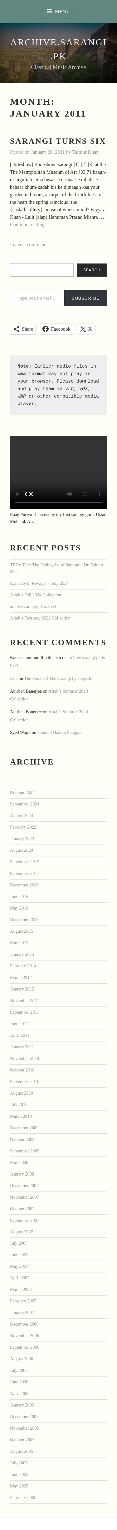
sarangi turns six (58, 141)
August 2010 (21, 1093)
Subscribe (86, 298)
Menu (62, 11)
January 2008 (22, 1173)
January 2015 (22, 954)
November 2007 (24, 1197)
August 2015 (21, 931)
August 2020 (21, 850)
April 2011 (19, 1035)
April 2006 (20, 1393)
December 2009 (24, 1127)
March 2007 (21, 1289)
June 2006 (19, 1381)
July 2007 (18, 1243)
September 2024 (24, 803)
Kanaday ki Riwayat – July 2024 (39, 583)
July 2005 (18, 1462)
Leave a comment (28, 244)
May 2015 (19, 942)
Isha (13, 678)
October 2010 (22, 1069)
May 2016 (19, 907)
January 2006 (22, 1404)
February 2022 (23, 827)
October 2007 (22, 1208)
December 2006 (24, 1324)
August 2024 (21, 815)
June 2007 (19, 1254)
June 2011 (19, 1023)
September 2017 (24, 873)
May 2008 (19, 1162)
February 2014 (23, 965)
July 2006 (18, 1370)
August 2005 (21, 1451)
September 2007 (24, 1220)
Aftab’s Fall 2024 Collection (35, 594)
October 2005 (22, 1439)
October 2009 (22, 1139)
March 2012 (21, 977)
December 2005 (24, 1416)
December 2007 (24, 1185)
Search (91, 270)
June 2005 (19, 1474)
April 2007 (20, 1277)
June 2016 (19, 896)
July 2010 (18, 1104)
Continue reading (30, 225)
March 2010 (21, 1116)
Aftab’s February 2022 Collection (40, 617)
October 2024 (22, 792)
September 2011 (24, 1012)
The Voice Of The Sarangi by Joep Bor (59, 678)
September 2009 (24, 1150)
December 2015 (24, 919)
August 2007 (21, 1231)
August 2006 (21, 1358)
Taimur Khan (85, 152)
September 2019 (24, 861)
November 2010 (24, 1058)
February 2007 (23, 1300)
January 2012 (22, 988)
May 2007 (19, 1266)
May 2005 (19, 1485)
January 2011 (22, 1046)
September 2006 (24, 1347)
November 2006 (24, 1335)
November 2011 (24, 1000)
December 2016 (24, 884)
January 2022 (22, 838)
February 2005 (23, 1497)
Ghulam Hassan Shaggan (60, 732)
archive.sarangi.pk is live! (33, 606)
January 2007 (22, 1312)
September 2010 (24, 1081)
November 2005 (24, 1428)
